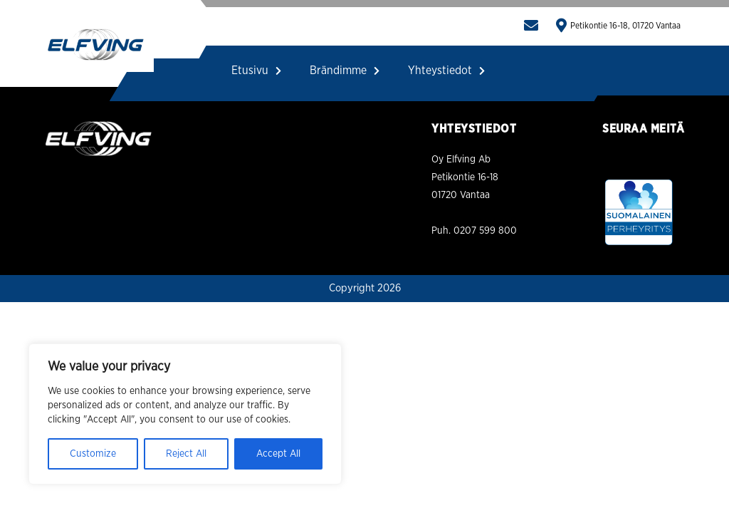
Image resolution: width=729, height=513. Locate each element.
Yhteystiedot (446, 70)
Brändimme (344, 70)
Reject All (186, 454)
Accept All (278, 454)
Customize (93, 454)
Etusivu (256, 70)
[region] (185, 413)
